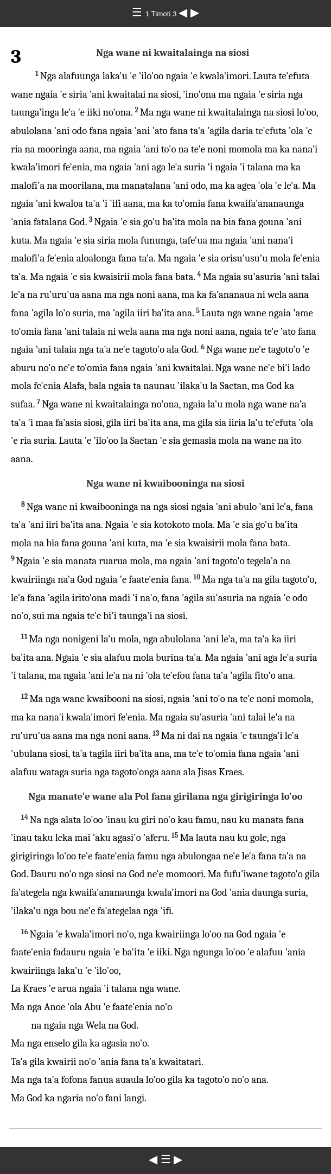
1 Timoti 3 (162, 14)
